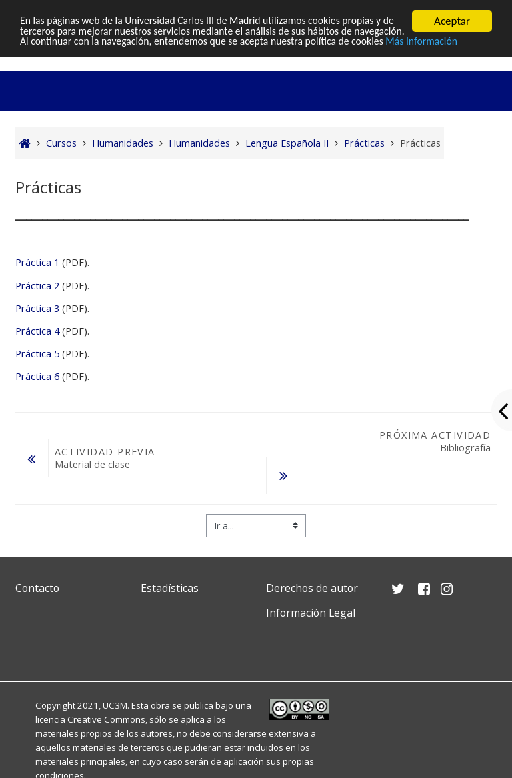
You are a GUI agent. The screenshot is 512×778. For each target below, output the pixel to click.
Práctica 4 (37, 331)
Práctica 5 (37, 353)
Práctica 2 (37, 285)
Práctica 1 (37, 262)
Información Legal (310, 612)
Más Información (59, 56)
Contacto (37, 588)
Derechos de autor (312, 588)
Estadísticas (170, 588)
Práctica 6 (37, 376)
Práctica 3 (37, 308)
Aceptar (452, 21)
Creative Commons (106, 719)
